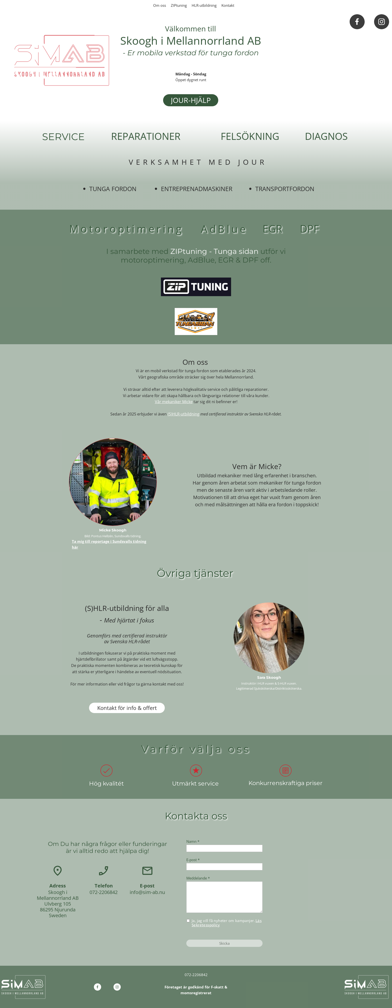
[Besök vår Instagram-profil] (381, 21)
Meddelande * (198, 878)
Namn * (192, 841)
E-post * (193, 859)
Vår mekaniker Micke (174, 401)
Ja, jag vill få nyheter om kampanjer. (227, 922)
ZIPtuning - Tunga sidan (215, 251)
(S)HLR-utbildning (183, 414)
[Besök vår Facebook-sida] (357, 21)
